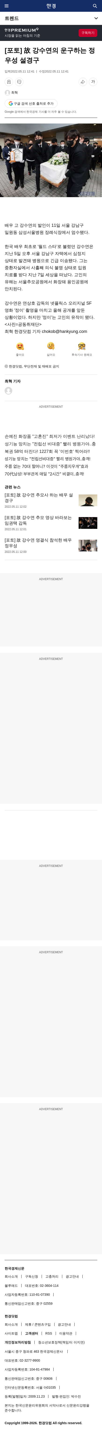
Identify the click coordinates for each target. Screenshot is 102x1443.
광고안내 (72, 1276)
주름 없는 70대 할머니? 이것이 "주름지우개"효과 (46, 466)
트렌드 (12, 18)
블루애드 (11, 1286)
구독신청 (31, 1276)
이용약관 (65, 1333)
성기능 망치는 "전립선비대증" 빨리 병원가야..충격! (47, 458)
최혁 (14, 92)
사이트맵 (11, 1333)
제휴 (28, 1324)
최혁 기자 (13, 381)
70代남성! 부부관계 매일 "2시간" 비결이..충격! (44, 473)
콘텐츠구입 (42, 1324)
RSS (48, 1333)
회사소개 (11, 1276)
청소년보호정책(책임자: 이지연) (61, 1342)
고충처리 (51, 1276)
